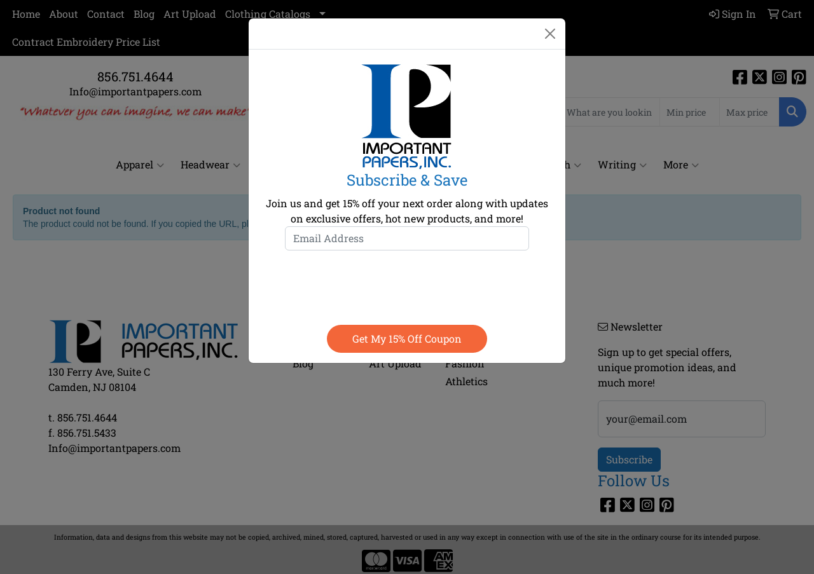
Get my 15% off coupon (407, 338)
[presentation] (407, 285)
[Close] (550, 34)
